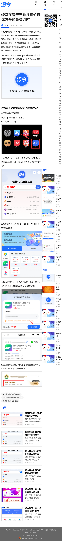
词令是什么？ (58, 276)
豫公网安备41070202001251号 (30, 538)
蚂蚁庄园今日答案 (58, 190)
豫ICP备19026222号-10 (30, 535)
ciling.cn (33, 530)
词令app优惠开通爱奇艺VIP (12, 397)
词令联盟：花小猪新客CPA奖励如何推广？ (33, 492)
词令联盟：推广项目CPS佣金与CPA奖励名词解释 (33, 511)
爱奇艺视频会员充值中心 (11, 394)
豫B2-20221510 (30, 532)
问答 (53, 3)
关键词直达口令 (60, 38)
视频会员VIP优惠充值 (10, 401)
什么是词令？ (58, 300)
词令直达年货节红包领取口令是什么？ (33, 473)
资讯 (45, 3)
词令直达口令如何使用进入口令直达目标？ (33, 454)
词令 (6, 25)
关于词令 (9, 530)
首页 (36, 3)
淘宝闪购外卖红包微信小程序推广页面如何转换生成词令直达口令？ (33, 436)
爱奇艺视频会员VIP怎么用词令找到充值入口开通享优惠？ (33, 417)
